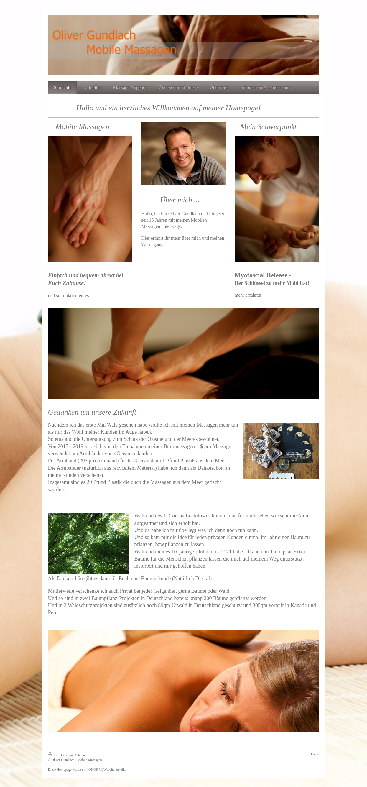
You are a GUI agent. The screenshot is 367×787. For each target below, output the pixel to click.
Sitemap (80, 755)
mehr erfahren (248, 295)
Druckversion (61, 755)
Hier (145, 238)
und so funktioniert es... (70, 295)
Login (315, 754)
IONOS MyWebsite (100, 770)
